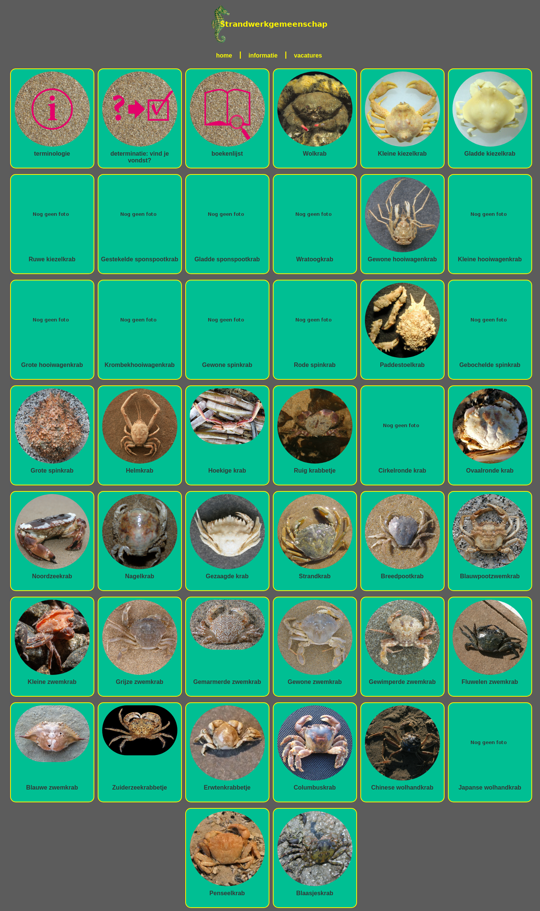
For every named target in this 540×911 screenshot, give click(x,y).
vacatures (308, 55)
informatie (262, 55)
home (224, 55)
